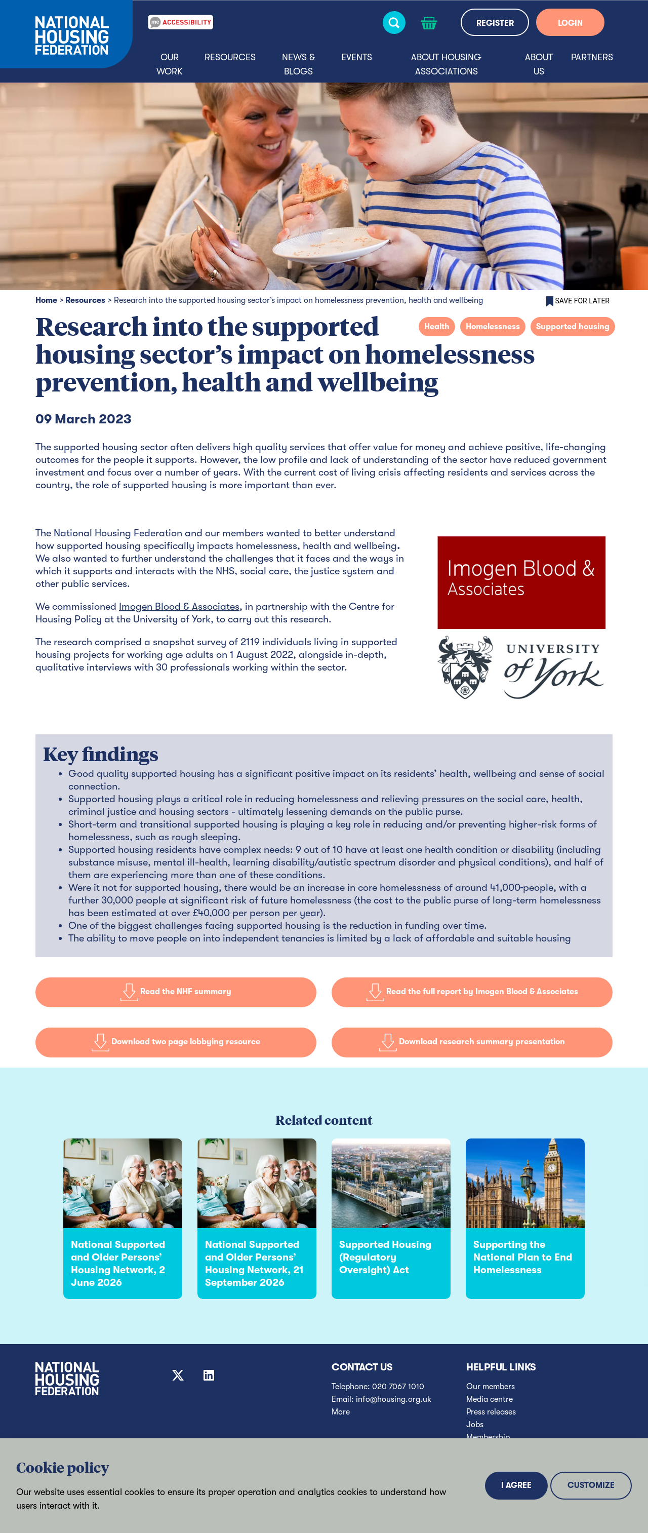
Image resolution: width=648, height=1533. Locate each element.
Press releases (491, 1412)
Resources (230, 57)
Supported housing (573, 326)
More (341, 1412)
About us (539, 64)
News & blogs (298, 64)
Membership (488, 1437)
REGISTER (495, 23)
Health (437, 326)
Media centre (489, 1399)
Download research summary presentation (472, 1042)
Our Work (169, 64)
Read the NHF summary (175, 992)
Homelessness (493, 326)
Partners (592, 57)
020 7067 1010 (398, 1386)
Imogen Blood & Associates (179, 606)
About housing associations (446, 64)
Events (356, 57)
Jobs (474, 1424)
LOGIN (570, 23)
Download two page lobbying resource (176, 1042)
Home (46, 300)
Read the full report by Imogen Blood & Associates (472, 992)
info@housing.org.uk (393, 1399)
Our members (490, 1386)
